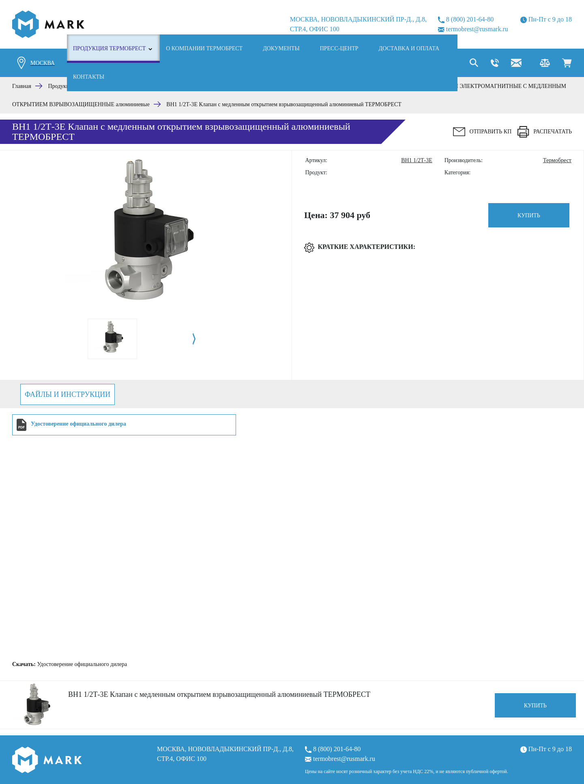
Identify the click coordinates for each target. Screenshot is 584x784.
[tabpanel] (112, 339)
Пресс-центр (339, 48)
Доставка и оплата (409, 48)
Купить (528, 215)
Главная (21, 86)
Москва (42, 63)
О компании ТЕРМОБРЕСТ (204, 48)
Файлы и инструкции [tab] (67, 394)
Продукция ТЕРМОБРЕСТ (109, 48)
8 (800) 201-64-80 (466, 19)
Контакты (88, 77)
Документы (281, 48)
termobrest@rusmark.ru (473, 29)
